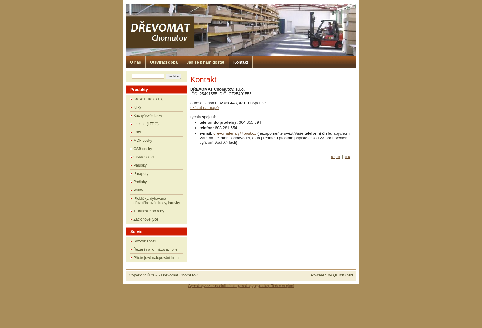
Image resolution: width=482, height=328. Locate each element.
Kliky (137, 107)
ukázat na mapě (204, 107)
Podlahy (140, 182)
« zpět (335, 157)
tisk (347, 157)
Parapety (140, 174)
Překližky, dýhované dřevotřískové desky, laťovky (156, 200)
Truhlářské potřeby (148, 211)
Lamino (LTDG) (146, 124)
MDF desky (142, 140)
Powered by (332, 275)
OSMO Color (144, 157)
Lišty (137, 132)
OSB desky (142, 149)
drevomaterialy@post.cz (234, 133)
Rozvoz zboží (144, 241)
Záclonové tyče (145, 219)
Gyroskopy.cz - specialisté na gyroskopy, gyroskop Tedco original (241, 286)
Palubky (140, 165)
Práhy (138, 190)
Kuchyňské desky (147, 116)
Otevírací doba (164, 62)
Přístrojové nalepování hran (156, 258)
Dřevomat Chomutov (179, 275)
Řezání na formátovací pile (155, 249)
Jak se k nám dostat (205, 62)
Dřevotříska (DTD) (148, 99)
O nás (135, 62)
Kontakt (240, 62)
